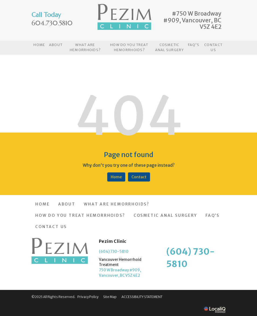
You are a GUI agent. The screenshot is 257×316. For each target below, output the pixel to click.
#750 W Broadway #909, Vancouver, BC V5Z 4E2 (192, 20)
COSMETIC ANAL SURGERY (169, 47)
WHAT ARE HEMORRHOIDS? (85, 47)
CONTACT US (213, 47)
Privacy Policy (87, 297)
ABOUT (55, 45)
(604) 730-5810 (113, 251)
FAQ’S (193, 45)
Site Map (110, 297)
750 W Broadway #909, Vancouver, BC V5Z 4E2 (120, 273)
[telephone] (52, 23)
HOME (39, 45)
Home (116, 177)
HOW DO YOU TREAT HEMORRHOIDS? (129, 47)
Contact (139, 177)
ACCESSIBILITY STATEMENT (141, 297)
